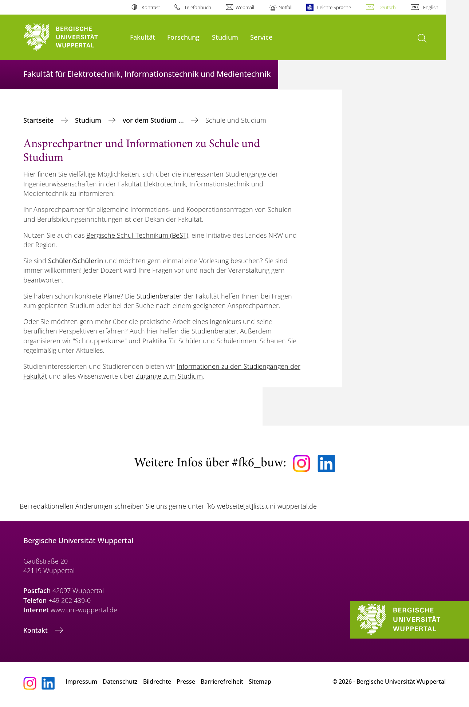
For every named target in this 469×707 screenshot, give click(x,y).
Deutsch (387, 7)
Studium (225, 37)
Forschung (183, 37)
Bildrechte (157, 682)
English (430, 7)
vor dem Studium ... (154, 120)
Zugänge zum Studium (169, 376)
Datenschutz (120, 682)
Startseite (39, 120)
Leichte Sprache (334, 7)
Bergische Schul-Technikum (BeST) (137, 235)
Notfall (285, 7)
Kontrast (151, 7)
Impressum (81, 682)
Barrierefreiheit (222, 682)
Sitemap (260, 682)
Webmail (245, 7)
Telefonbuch (197, 7)
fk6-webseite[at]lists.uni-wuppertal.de (261, 506)
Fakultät (142, 37)
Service (261, 37)
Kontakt (36, 630)
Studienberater (159, 296)
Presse (186, 682)
